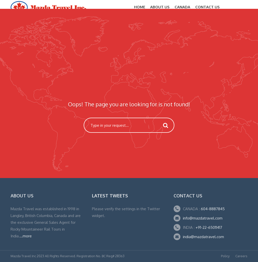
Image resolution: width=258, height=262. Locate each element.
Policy (225, 256)
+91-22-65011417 (209, 227)
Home (139, 7)
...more (26, 236)
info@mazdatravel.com (202, 218)
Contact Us (207, 7)
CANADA (182, 7)
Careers (241, 256)
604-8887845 (212, 208)
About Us (160, 7)
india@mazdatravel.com (203, 236)
